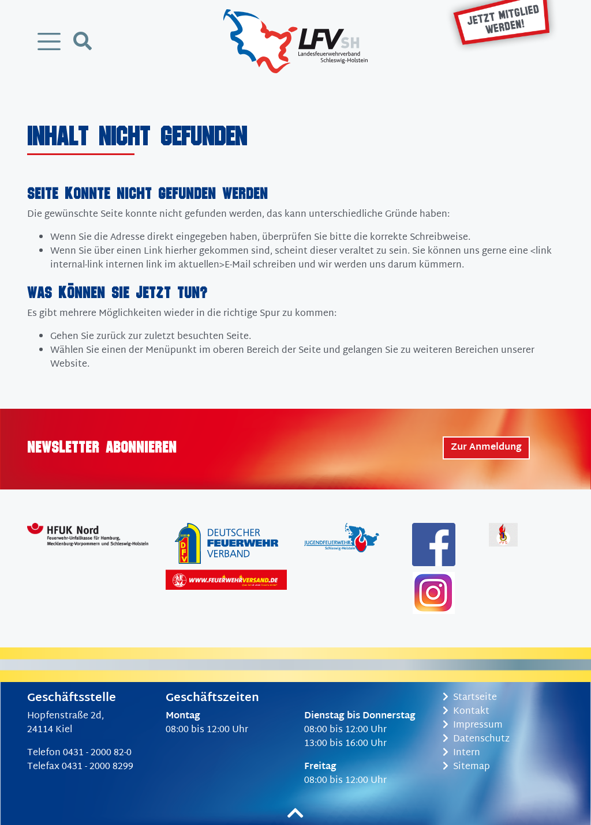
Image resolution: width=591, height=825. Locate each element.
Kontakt (466, 711)
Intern (461, 753)
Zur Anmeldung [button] (486, 447)
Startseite (470, 698)
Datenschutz (476, 739)
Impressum (473, 725)
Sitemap (466, 767)
